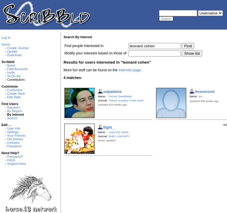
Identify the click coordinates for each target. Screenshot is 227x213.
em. (201, 96)
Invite (11, 72)
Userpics (13, 142)
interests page (130, 70)
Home (5, 44)
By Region (14, 111)
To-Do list (14, 76)
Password (14, 146)
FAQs (11, 160)
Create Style (16, 93)
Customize (14, 90)
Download (14, 55)
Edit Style (14, 97)
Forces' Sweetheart (120, 96)
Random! (13, 107)
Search (12, 118)
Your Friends (16, 135)
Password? (15, 156)
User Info (13, 128)
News (11, 65)
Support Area (16, 163)
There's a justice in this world (126, 100)
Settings (13, 132)
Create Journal (17, 48)
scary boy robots (119, 132)
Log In (6, 37)
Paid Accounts (17, 69)
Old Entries (15, 139)
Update (12, 51)
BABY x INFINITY (119, 136)
